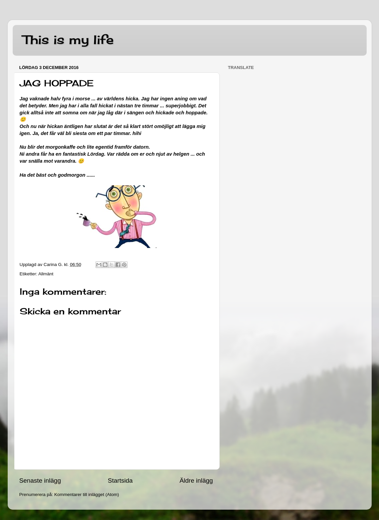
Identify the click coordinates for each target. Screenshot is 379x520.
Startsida (120, 480)
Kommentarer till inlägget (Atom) (86, 494)
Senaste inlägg (40, 480)
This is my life (68, 39)
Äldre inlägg (196, 480)
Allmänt (45, 273)
